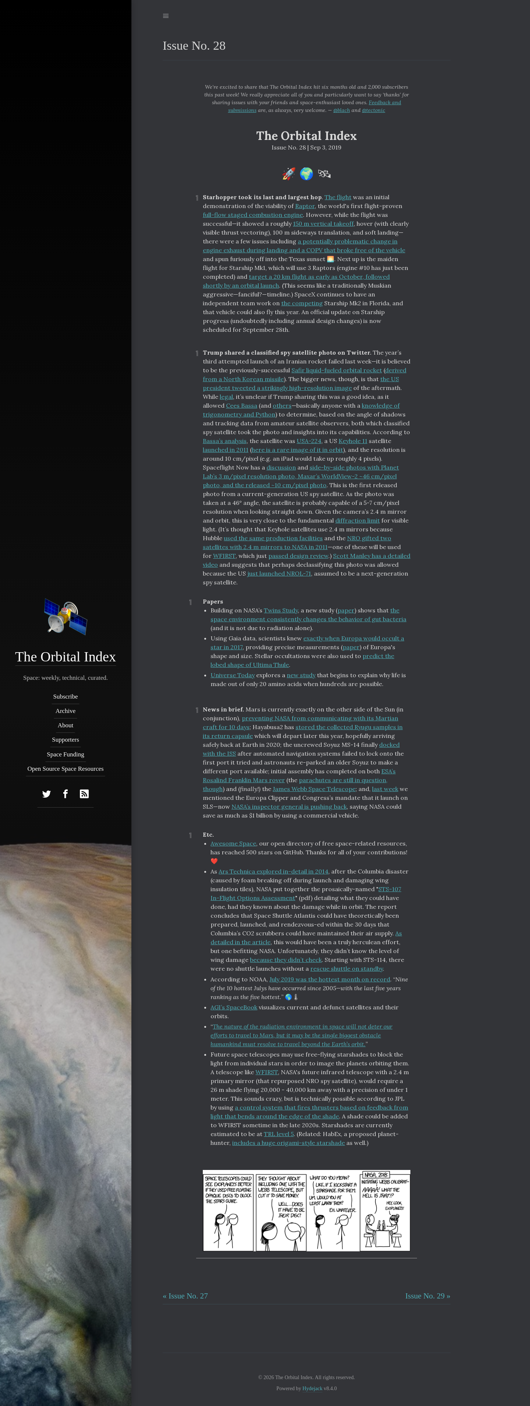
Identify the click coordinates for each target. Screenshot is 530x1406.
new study (301, 675)
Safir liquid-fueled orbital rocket (337, 370)
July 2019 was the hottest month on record (329, 979)
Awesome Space (233, 843)
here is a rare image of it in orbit (297, 449)
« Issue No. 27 (185, 1295)
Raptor (305, 206)
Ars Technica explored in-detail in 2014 (273, 871)
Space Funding (66, 754)
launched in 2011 (225, 449)
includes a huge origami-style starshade (288, 1142)
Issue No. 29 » (428, 1295)
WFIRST (224, 555)
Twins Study (281, 610)
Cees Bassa (241, 405)
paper (346, 610)
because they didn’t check (286, 959)
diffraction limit (357, 520)
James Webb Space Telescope (314, 788)
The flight (338, 197)
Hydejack (312, 1388)
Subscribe (65, 696)
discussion (281, 467)
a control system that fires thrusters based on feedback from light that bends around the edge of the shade (309, 1112)
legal (226, 396)
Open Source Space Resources (66, 768)
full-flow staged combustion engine (253, 214)
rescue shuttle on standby (346, 968)
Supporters (66, 740)
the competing (302, 303)
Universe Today (233, 675)
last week (385, 788)
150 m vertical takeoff (323, 223)
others (282, 405)
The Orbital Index (65, 656)
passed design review (298, 555)
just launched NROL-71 (279, 573)
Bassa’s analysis (225, 440)
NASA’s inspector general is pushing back (289, 806)
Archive (66, 710)
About (66, 725)
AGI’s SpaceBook (234, 1007)
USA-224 (309, 440)
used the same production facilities (273, 538)
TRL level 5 (279, 1134)
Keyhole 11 (353, 440)
